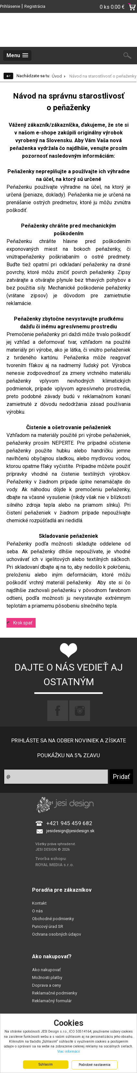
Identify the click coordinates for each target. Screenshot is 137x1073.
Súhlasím (46, 1064)
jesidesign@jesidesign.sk (70, 830)
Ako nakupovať (46, 969)
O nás (37, 910)
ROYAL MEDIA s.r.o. (54, 864)
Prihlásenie (10, 6)
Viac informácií (68, 1051)
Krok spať (22, 622)
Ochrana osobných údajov (56, 934)
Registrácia (34, 6)
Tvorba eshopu (50, 858)
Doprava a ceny (46, 985)
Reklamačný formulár (52, 1000)
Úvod (57, 76)
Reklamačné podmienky (54, 993)
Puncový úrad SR (47, 926)
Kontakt (39, 903)
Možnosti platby (47, 977)
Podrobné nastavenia (94, 1065)
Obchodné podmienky (53, 918)
